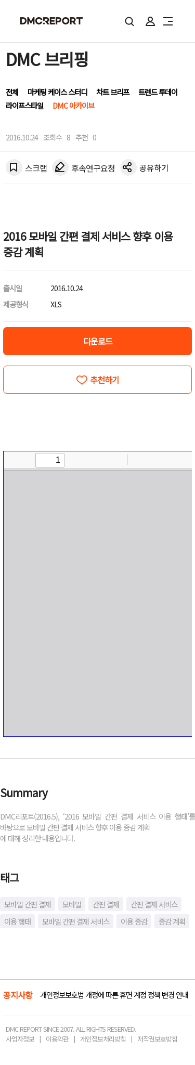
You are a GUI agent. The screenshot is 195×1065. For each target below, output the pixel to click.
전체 (12, 91)
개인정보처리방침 (103, 1039)
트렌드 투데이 (157, 91)
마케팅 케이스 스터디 (57, 91)
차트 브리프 (112, 91)
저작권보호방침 (157, 1039)
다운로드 (97, 341)
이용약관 (57, 1039)
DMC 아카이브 (73, 105)
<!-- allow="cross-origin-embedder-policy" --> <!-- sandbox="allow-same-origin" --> (97, 594)
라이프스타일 (24, 105)
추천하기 (104, 379)
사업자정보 (20, 1039)
